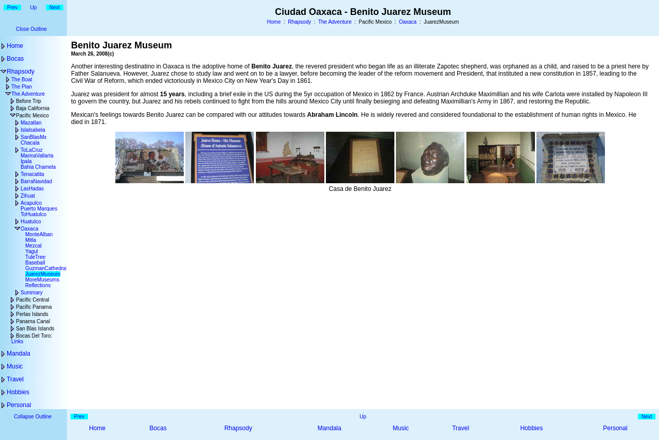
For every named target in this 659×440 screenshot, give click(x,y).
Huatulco (31, 221)
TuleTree (35, 257)
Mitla (30, 240)
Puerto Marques (39, 209)
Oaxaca (408, 22)
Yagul (31, 251)
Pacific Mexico (32, 115)
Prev (12, 7)
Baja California (32, 108)
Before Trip (28, 101)
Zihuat (28, 196)
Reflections (37, 285)
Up (33, 7)
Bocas (15, 58)
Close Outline (31, 29)
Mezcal (33, 246)
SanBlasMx (34, 137)
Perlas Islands (32, 314)
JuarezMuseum (42, 274)
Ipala (26, 161)
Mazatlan (31, 123)
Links (17, 341)
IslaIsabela (33, 130)
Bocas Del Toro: (34, 336)
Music (15, 366)
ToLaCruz (32, 150)
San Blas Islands (35, 328)
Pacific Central (32, 300)
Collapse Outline (32, 416)
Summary (32, 292)
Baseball (35, 263)
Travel (15, 379)
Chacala (30, 143)
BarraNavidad (36, 181)
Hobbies (18, 392)
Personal (19, 405)
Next (54, 7)
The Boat (21, 79)
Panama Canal (33, 321)
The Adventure (335, 22)
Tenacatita (32, 174)
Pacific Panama (33, 307)
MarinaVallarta (37, 156)
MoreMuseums (42, 280)
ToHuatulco (33, 214)
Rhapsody (299, 22)
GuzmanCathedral (46, 268)
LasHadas (32, 188)
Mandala (18, 353)
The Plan (21, 87)
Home (274, 22)
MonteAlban (39, 234)
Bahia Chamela (38, 167)
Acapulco (31, 203)
